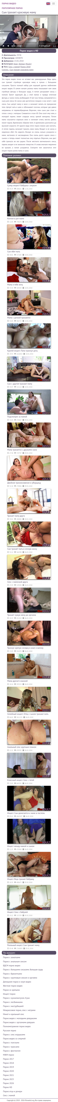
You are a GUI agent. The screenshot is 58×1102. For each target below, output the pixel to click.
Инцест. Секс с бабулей (17, 912)
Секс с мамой (14, 66)
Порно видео (9, 3)
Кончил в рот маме (15, 218)
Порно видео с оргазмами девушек (19, 1022)
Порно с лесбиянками (13, 1002)
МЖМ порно (8, 1054)
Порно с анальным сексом (14, 961)
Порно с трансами (11, 1046)
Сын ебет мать (13, 251)
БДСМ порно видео (11, 965)
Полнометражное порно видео (17, 1026)
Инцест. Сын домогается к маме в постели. (26, 813)
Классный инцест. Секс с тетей (20, 780)
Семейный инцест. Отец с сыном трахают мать (27, 714)
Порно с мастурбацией (13, 1006)
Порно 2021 (8, 1075)
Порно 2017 (8, 1059)
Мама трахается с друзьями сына (22, 449)
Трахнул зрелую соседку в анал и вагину (25, 648)
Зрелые (21, 64)
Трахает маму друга (16, 515)
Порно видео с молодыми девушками (20, 1018)
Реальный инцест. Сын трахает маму (23, 945)
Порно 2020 (8, 1071)
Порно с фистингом (11, 1050)
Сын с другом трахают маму (19, 383)
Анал (16, 64)
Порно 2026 (8, 1083)
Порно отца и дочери (12, 1091)
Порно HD (7, 1087)
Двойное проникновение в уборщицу (24, 482)
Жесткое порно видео (12, 985)
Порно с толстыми (11, 1042)
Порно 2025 (8, 1079)
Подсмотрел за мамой (17, 416)
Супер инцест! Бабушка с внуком (22, 185)
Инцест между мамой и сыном (20, 846)
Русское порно (9, 1030)
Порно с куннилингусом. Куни (16, 998)
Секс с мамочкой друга (17, 582)
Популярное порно (12, 8)
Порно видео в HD (29, 50)
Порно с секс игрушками (14, 1034)
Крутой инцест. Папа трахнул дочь (22, 350)
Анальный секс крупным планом (21, 747)
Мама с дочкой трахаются (18, 317)
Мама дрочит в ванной (17, 681)
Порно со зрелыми (11, 990)
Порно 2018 (25, 66)
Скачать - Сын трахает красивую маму (18, 69)
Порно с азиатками (11, 957)
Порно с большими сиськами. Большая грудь (23, 969)
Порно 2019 (8, 1067)
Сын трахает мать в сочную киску (22, 549)
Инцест (29, 64)
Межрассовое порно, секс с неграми (19, 1010)
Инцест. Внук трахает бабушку (20, 879)
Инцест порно (9, 994)
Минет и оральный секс (13, 1014)
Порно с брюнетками (12, 973)
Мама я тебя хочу (15, 284)
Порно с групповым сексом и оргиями (20, 977)
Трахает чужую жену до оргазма (21, 615)
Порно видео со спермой (14, 1038)
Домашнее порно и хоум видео (17, 981)
